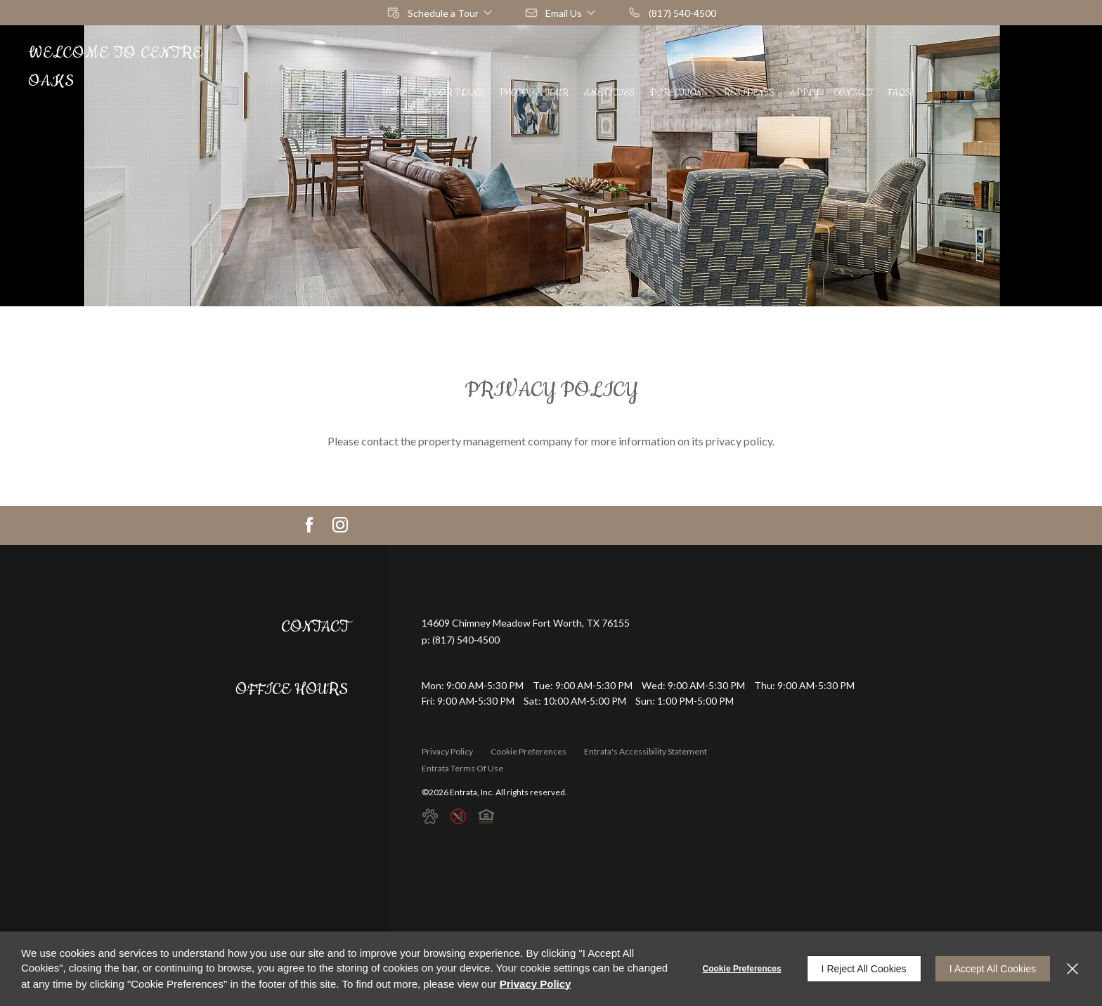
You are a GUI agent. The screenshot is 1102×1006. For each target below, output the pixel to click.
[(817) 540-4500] (672, 12)
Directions (679, 92)
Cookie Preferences (742, 969)
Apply (804, 92)
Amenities (609, 92)
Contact (853, 92)
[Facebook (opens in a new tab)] (309, 524)
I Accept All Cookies (992, 968)
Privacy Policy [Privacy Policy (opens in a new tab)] (535, 984)
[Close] (1072, 968)
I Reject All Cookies (864, 968)
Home (394, 92)
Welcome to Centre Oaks (115, 67)
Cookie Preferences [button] (528, 751)
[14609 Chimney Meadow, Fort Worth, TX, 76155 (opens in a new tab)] (526, 623)
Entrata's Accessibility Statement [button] (645, 751)
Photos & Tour (534, 92)
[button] (441, 12)
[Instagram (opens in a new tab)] (340, 524)
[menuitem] (394, 92)
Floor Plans (453, 92)
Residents (748, 92)
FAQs (899, 92)
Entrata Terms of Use (462, 768)
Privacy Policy (447, 751)
